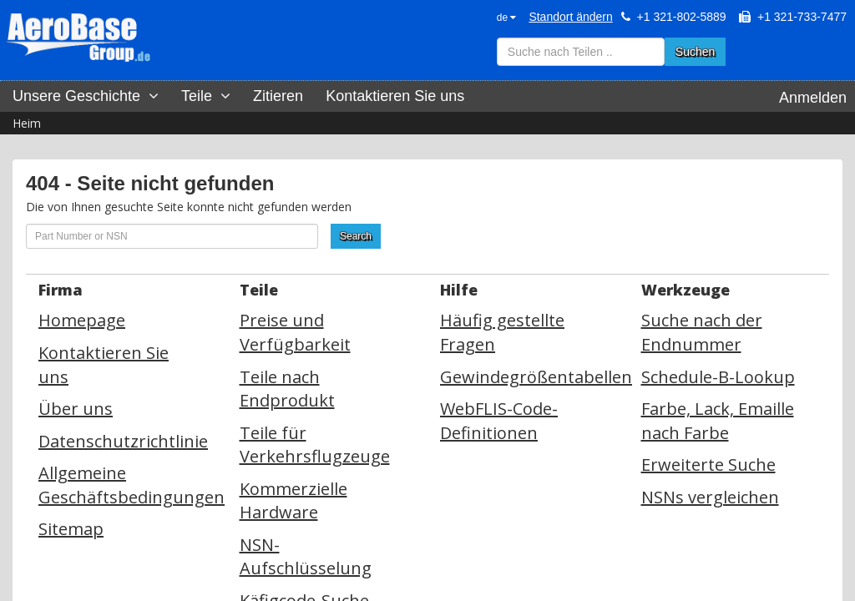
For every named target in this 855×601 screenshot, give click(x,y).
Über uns (75, 408)
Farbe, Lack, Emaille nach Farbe (717, 420)
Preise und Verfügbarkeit (295, 332)
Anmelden (813, 97)
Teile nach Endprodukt (287, 389)
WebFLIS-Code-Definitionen (499, 420)
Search (356, 236)
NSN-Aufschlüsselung (306, 556)
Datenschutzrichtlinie (123, 441)
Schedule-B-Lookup (718, 377)
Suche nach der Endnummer (701, 332)
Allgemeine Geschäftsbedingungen (131, 485)
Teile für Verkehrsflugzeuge (315, 445)
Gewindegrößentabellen (536, 377)
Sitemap (71, 529)
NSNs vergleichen (710, 497)
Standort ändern (570, 16)
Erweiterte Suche (708, 464)
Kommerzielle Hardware (293, 500)
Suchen (695, 51)
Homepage (81, 320)
